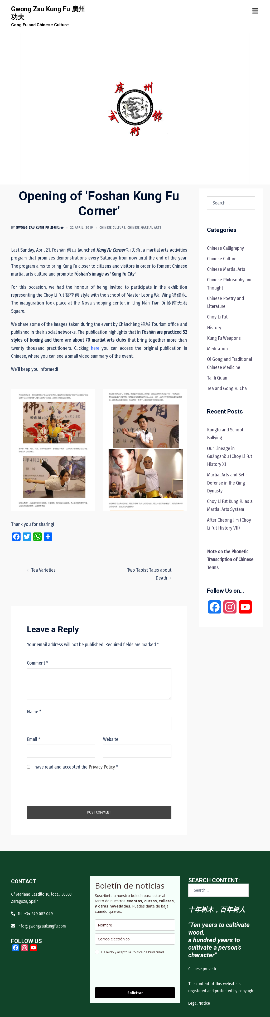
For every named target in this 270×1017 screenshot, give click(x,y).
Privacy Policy (102, 767)
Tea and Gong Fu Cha (227, 388)
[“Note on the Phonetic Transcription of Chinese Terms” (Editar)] (230, 559)
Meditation (217, 349)
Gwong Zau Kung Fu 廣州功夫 (40, 228)
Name (34, 712)
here (95, 348)
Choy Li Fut (217, 317)
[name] (135, 925)
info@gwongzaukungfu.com (41, 926)
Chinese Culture (112, 228)
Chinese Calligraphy (225, 248)
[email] (135, 939)
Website (110, 739)
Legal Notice (199, 1003)
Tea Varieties (43, 570)
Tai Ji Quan (217, 378)
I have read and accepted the (72, 767)
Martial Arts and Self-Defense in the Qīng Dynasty (227, 482)
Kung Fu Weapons (224, 338)
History (214, 328)
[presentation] (67, 787)
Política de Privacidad (148, 952)
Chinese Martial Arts (144, 228)
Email (33, 739)
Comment (37, 663)
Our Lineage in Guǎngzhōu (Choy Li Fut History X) (229, 456)
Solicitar (135, 992)
